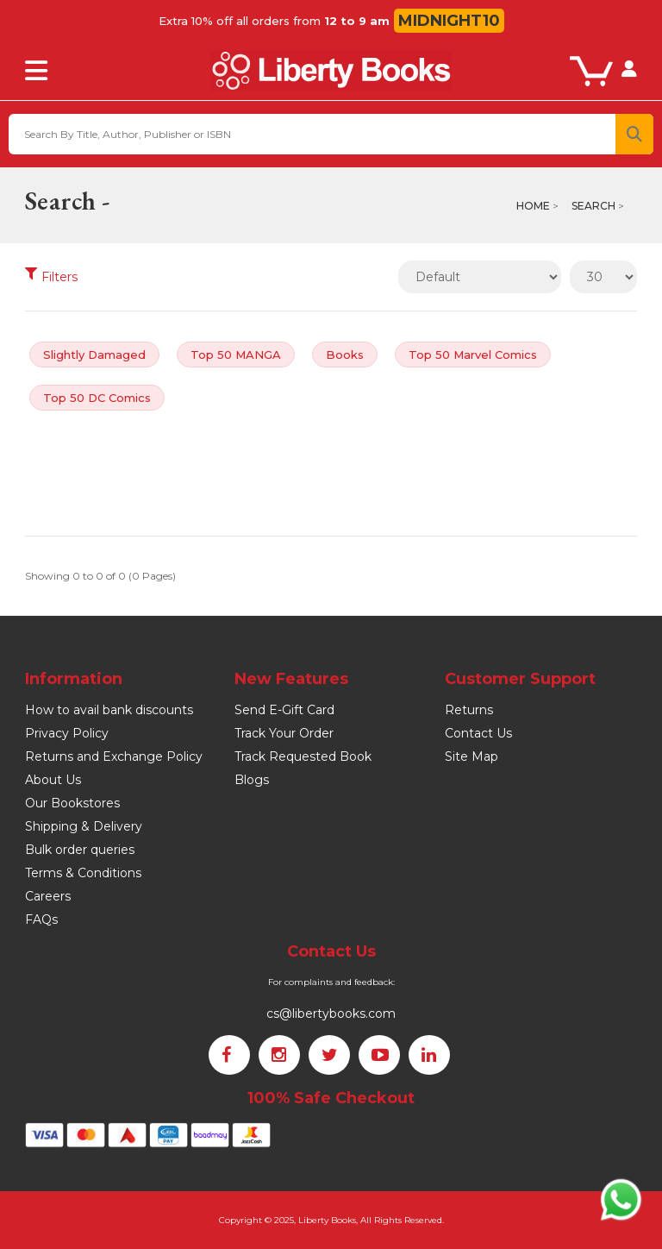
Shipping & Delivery (83, 826)
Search (593, 205)
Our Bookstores (72, 803)
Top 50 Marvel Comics (473, 354)
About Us (53, 780)
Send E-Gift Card (284, 710)
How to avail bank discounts (109, 710)
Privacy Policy (67, 733)
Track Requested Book (303, 756)
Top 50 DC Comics (97, 398)
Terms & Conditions (83, 873)
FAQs (41, 919)
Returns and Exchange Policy (114, 756)
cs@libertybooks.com (331, 1013)
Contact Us (478, 733)
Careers (48, 896)
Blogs (251, 780)
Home (533, 205)
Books (345, 354)
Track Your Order (284, 733)
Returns (469, 710)
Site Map (471, 756)
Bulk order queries (79, 849)
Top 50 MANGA (235, 354)
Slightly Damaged (94, 354)
